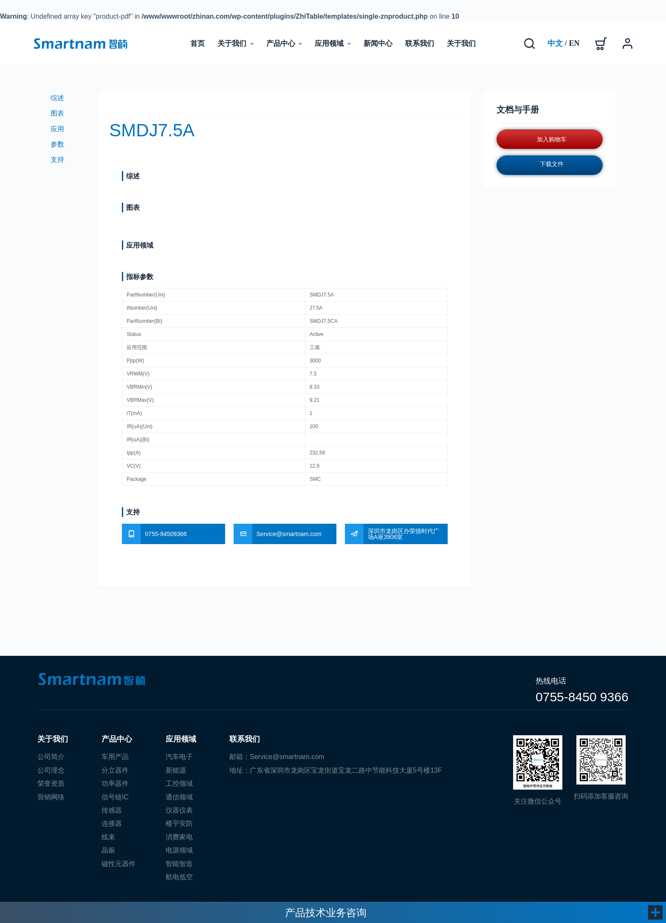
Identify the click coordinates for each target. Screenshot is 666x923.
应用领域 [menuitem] (334, 44)
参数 (57, 144)
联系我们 (244, 739)
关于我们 (52, 739)
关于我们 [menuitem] (236, 44)
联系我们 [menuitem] (419, 44)
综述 (57, 98)
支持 (57, 159)
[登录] (627, 43)
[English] (574, 43)
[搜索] (529, 43)
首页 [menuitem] (197, 44)
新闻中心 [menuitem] (378, 44)
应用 (57, 129)
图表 (57, 113)
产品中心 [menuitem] (285, 44)
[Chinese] (555, 43)
